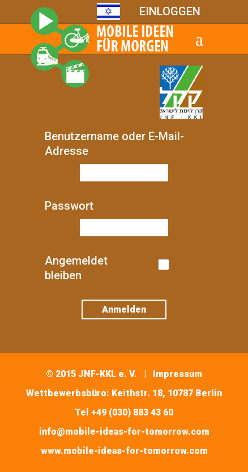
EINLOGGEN (169, 11)
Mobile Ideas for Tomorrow (102, 47)
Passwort (69, 206)
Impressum (177, 374)
